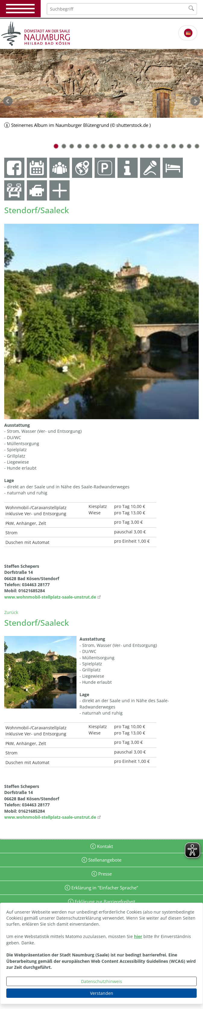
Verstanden (101, 993)
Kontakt (104, 846)
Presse (104, 874)
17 (181, 146)
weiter (195, 101)
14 (157, 146)
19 (197, 146)
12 (142, 146)
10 (126, 146)
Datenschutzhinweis (101, 981)
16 (173, 146)
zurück (8, 101)
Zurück (11, 612)
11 (134, 146)
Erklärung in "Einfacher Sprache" (104, 888)
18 (189, 146)
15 (165, 146)
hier (138, 936)
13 (150, 146)
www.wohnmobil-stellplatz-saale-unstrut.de (50, 597)
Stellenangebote (104, 860)
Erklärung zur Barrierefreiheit (104, 901)
